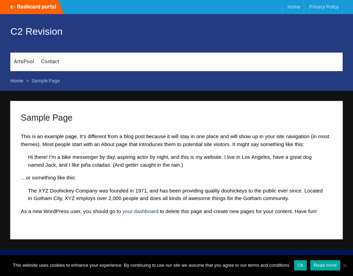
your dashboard (140, 211)
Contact (50, 61)
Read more (325, 265)
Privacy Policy (324, 7)
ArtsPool (24, 61)
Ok (300, 265)
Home (294, 7)
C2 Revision (36, 31)
